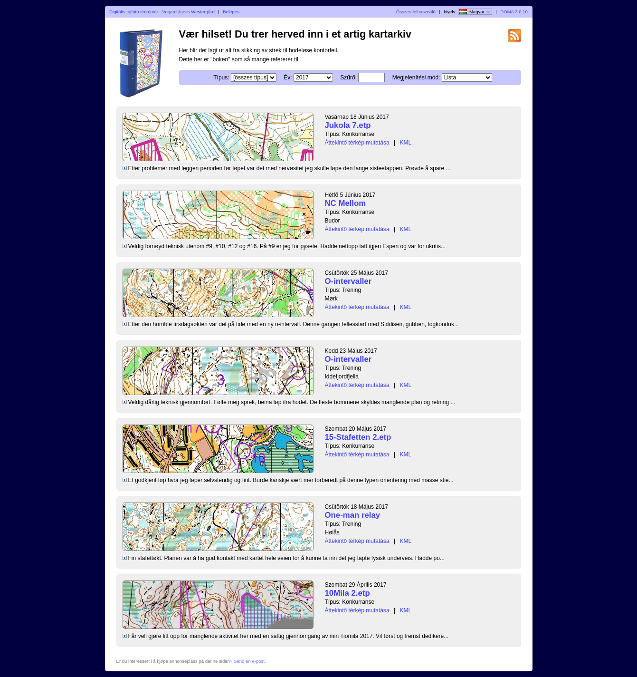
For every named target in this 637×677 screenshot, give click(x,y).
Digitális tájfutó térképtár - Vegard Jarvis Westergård (162, 11)
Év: (288, 77)
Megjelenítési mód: (416, 77)
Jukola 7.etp (348, 125)
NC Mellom (345, 203)
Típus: (221, 77)
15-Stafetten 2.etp (358, 437)
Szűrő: (348, 77)
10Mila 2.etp (347, 593)
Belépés (231, 11)
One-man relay (352, 515)
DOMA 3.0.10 (514, 11)
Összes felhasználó (416, 11)
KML (405, 142)
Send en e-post (249, 661)
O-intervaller (348, 281)
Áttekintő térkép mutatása (357, 142)
